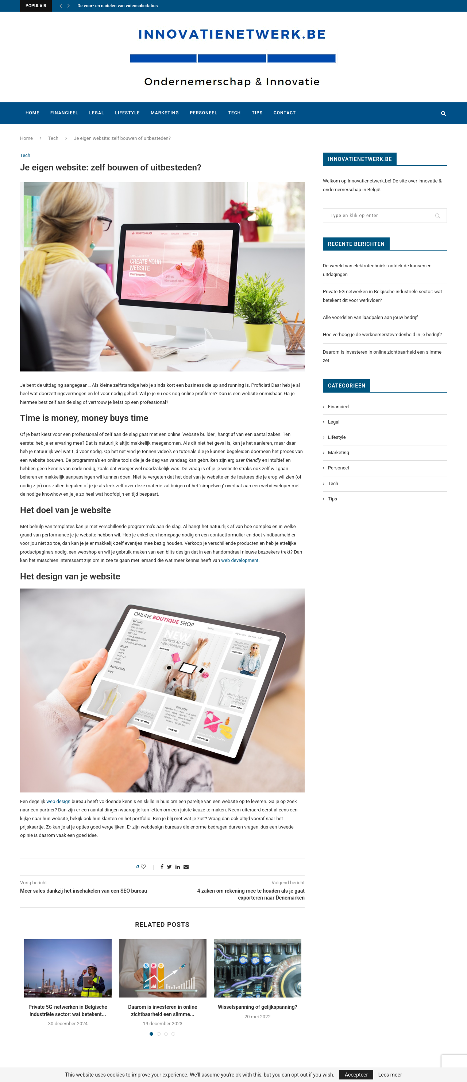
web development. (240, 560)
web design (58, 801)
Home (32, 112)
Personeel (203, 112)
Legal (96, 112)
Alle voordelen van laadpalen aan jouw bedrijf (370, 317)
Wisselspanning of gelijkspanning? (257, 1007)
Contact (285, 112)
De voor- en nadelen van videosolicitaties (117, 5)
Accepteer (356, 1075)
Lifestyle (127, 112)
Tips (257, 112)
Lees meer (390, 1074)
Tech (234, 112)
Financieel (64, 112)
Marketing (165, 112)
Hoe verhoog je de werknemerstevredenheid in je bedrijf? (383, 334)
